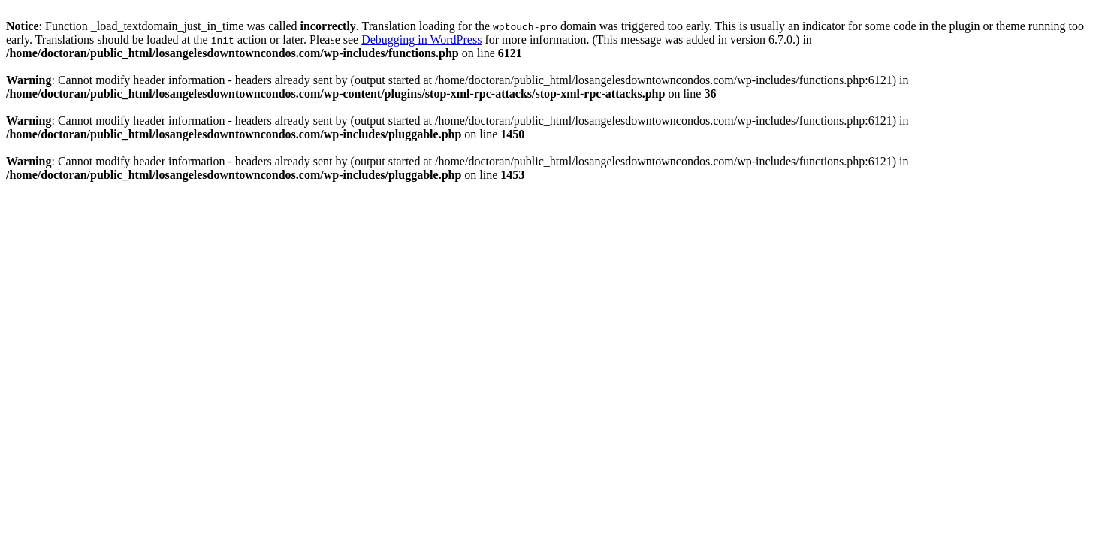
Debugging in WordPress (421, 39)
